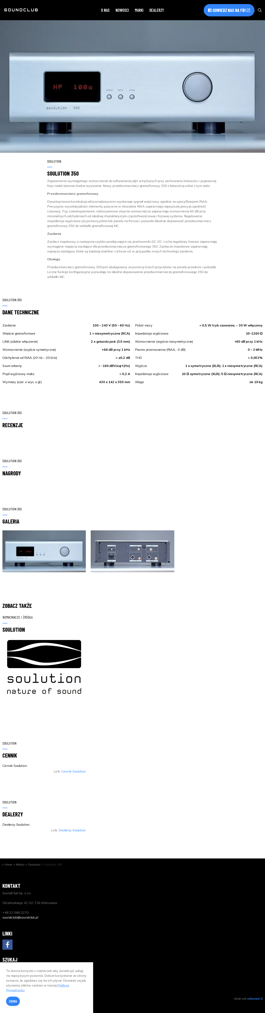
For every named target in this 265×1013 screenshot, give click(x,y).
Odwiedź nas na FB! (229, 10)
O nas (105, 10)
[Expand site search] (260, 10)
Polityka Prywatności (52, 998)
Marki (139, 10)
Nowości (122, 10)
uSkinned (255, 998)
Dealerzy (156, 10)
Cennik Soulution (73, 771)
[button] (44, 551)
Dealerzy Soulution (72, 830)
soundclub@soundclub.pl (20, 917)
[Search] (44, 970)
